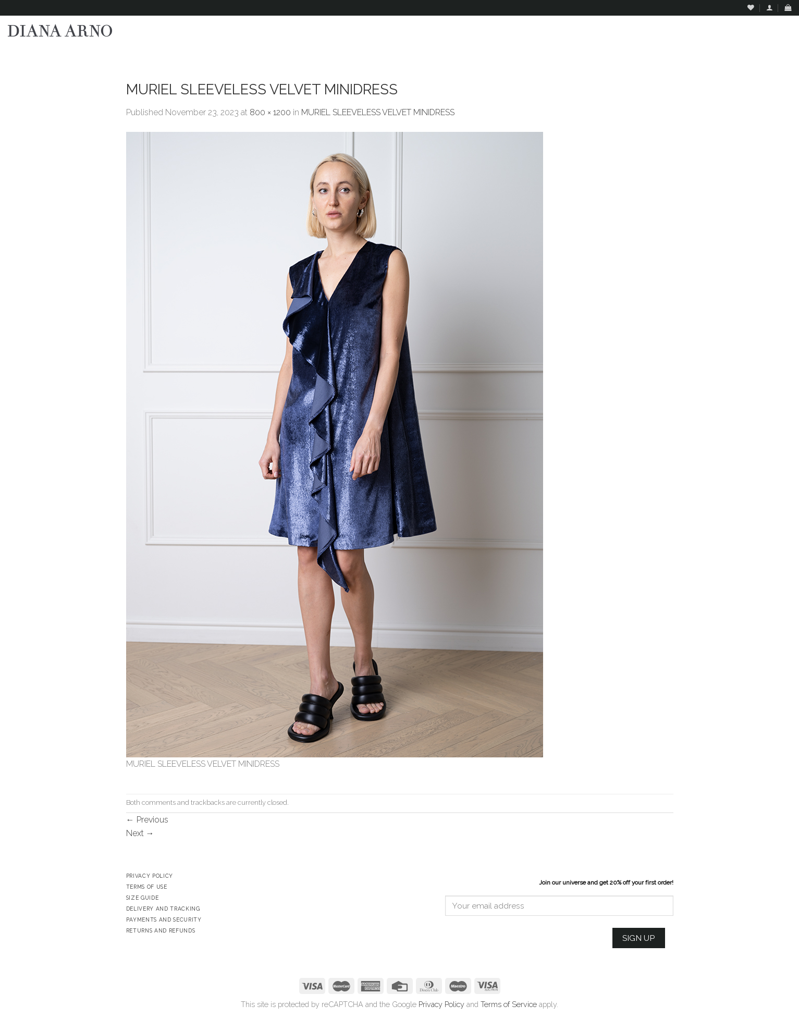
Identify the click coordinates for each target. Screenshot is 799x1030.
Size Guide (142, 897)
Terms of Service (509, 1004)
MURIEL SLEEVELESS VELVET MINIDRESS (377, 112)
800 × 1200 (270, 112)
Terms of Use (146, 887)
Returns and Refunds (160, 930)
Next (140, 833)
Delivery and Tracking (163, 908)
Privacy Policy (441, 1004)
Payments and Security (164, 919)
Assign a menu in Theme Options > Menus (687, 55)
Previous (147, 820)
